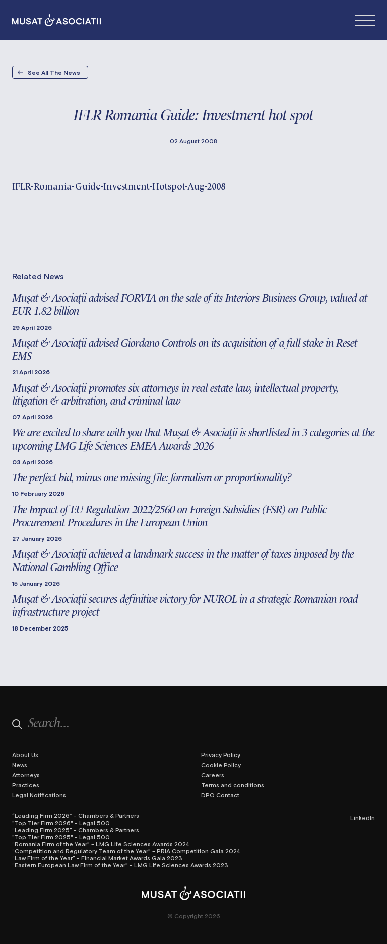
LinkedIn (362, 817)
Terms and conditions (232, 784)
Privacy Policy (220, 754)
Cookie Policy (221, 764)
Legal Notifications (39, 794)
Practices (25, 784)
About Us (25, 754)
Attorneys (26, 774)
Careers (212, 774)
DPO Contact (220, 794)
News (19, 764)
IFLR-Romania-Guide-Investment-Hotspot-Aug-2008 (118, 185)
